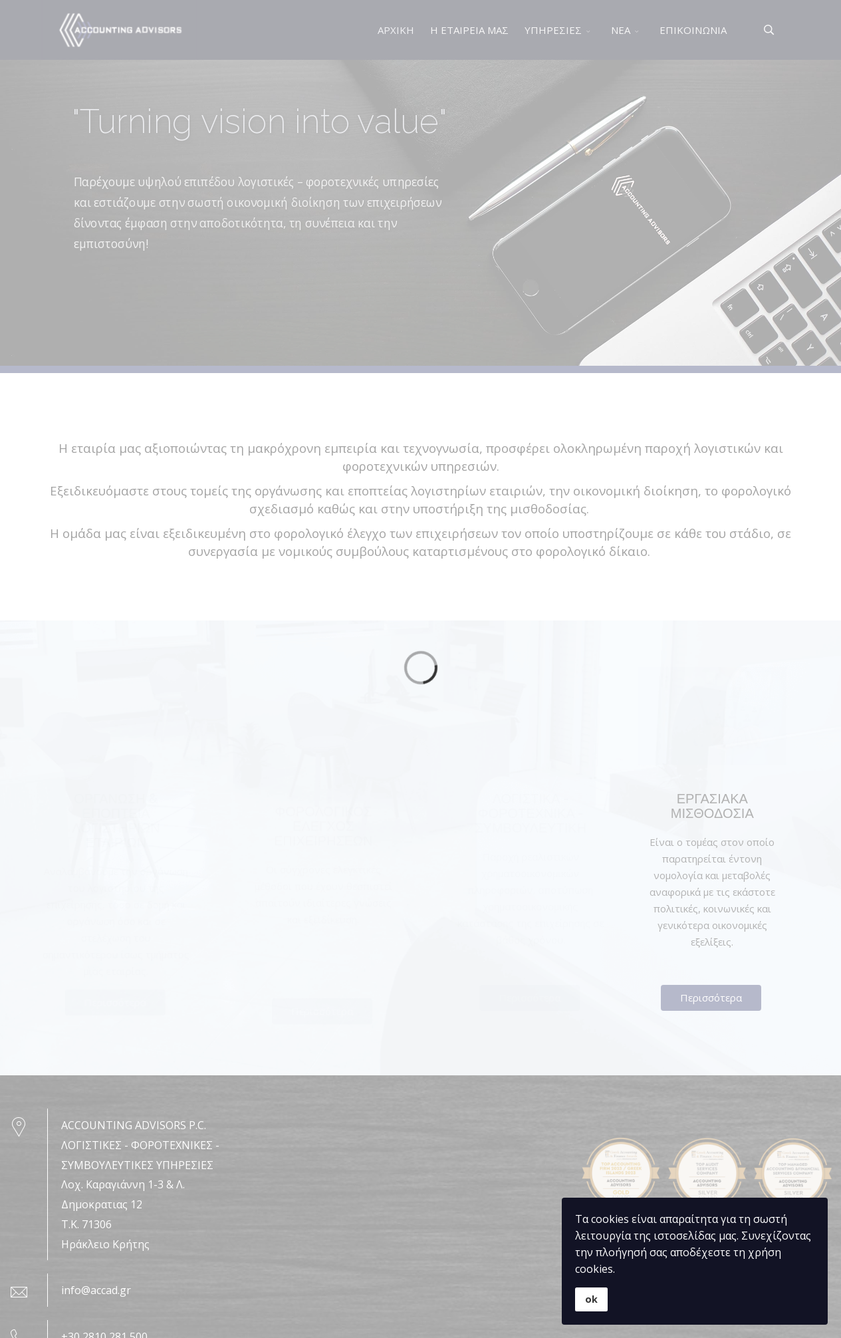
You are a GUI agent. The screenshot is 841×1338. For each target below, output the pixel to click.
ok (591, 1299)
